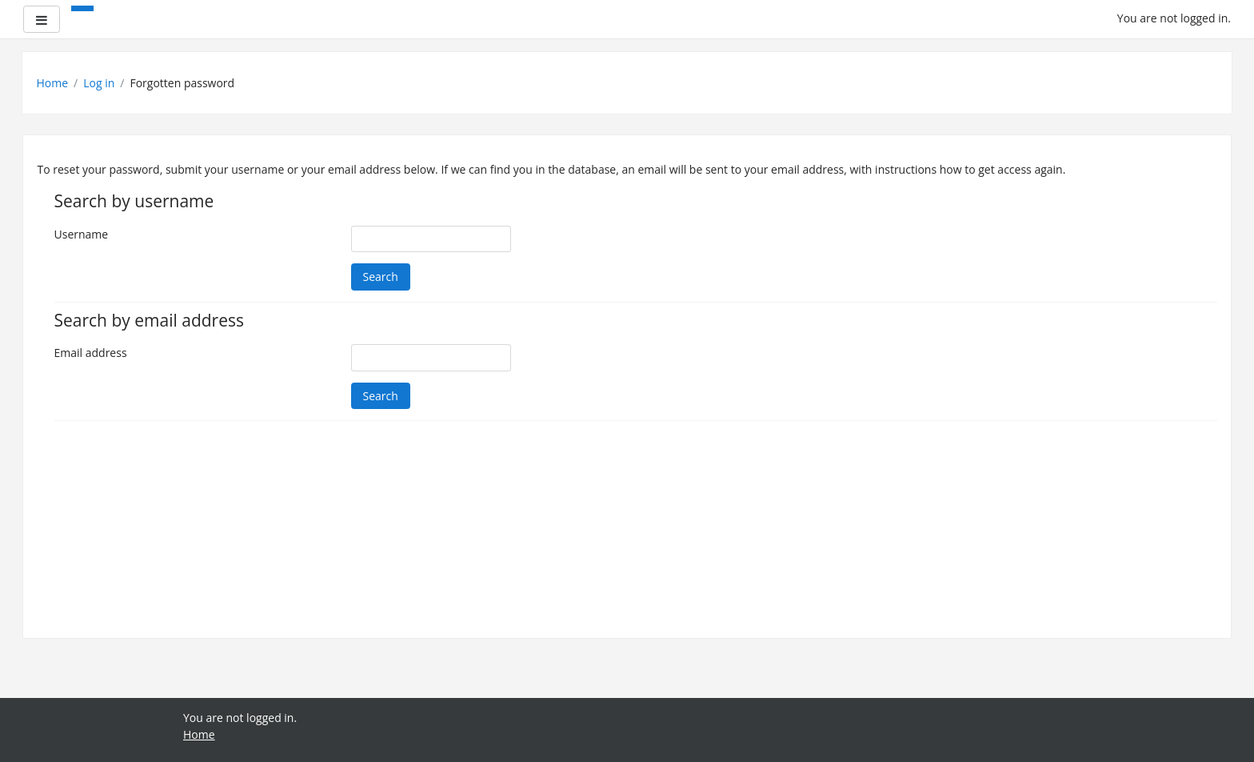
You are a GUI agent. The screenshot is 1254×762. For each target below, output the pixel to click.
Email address (90, 352)
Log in (98, 82)
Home (53, 82)
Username (81, 234)
